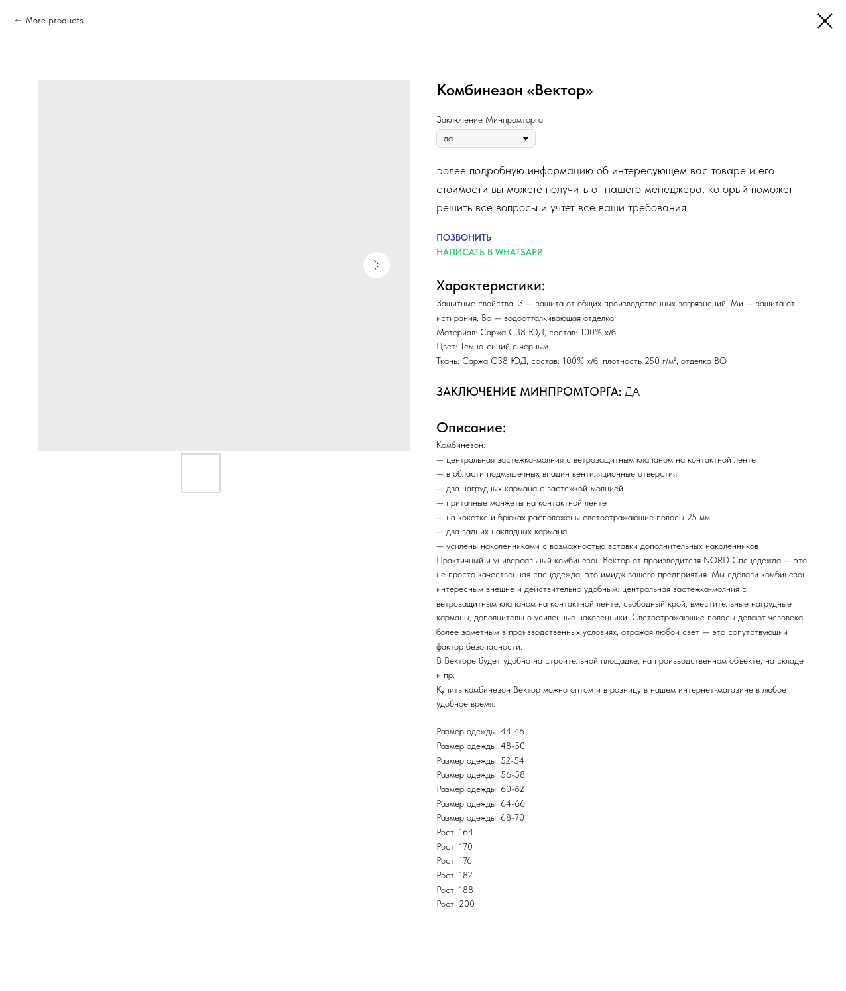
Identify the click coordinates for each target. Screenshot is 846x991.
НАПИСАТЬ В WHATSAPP (489, 252)
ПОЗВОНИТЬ (463, 237)
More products (54, 20)
